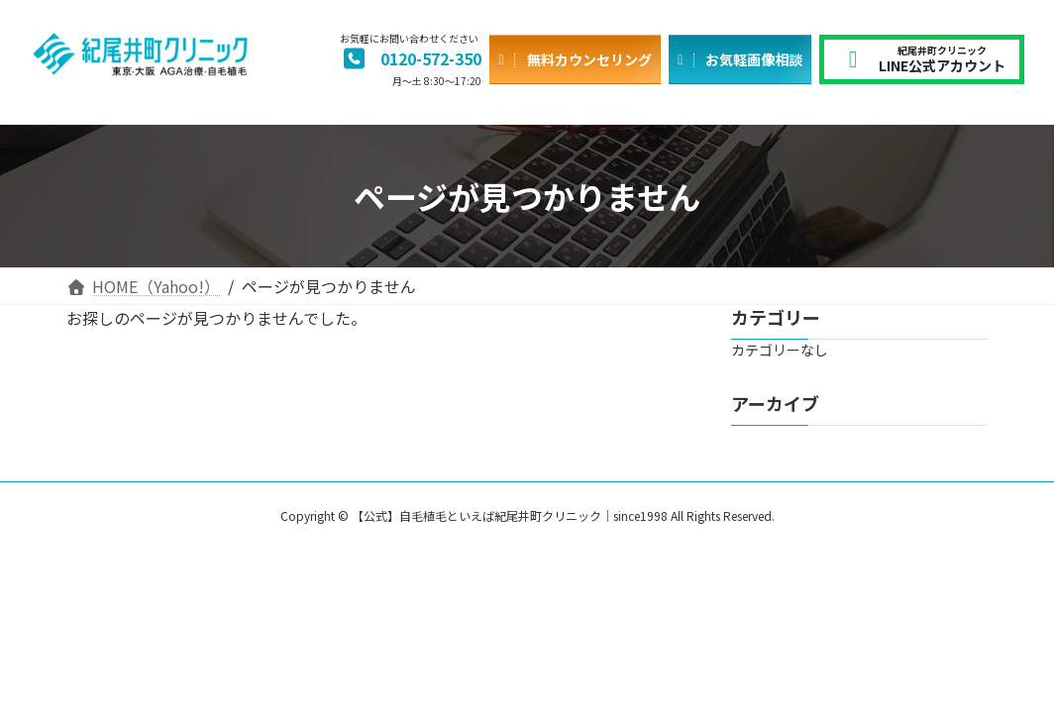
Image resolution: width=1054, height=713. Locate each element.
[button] (410, 60)
